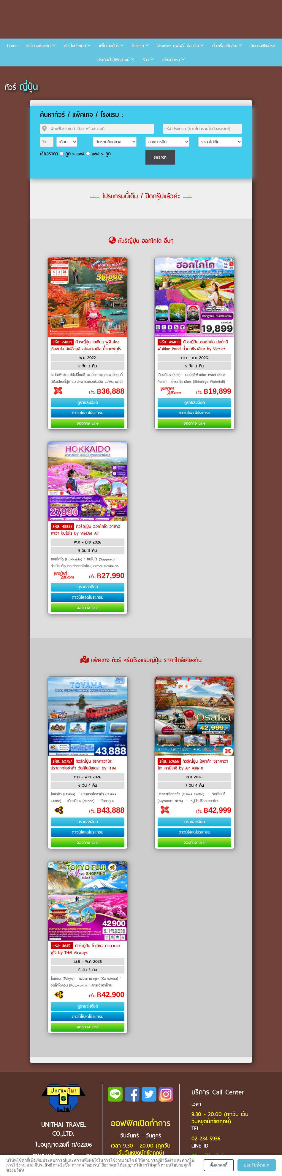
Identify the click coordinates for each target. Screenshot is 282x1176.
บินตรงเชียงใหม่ (263, 45)
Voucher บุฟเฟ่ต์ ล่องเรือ (178, 45)
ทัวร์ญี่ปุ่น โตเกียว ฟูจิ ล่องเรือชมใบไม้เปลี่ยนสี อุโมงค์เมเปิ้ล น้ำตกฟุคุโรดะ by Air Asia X (86, 348)
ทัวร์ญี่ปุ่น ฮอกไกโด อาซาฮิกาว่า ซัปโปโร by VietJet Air (85, 530)
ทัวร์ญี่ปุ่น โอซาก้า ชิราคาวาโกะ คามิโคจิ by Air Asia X (193, 765)
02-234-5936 (205, 1138)
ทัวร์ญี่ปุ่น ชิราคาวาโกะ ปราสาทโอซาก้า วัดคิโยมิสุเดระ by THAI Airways (83, 767)
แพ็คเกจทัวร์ (109, 45)
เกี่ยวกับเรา (171, 59)
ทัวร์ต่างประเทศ (38, 45)
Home (12, 45)
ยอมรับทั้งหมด (256, 1165)
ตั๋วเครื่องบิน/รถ (224, 45)
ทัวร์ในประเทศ (75, 45)
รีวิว (146, 59)
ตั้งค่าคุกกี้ (218, 1165)
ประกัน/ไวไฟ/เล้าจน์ (113, 59)
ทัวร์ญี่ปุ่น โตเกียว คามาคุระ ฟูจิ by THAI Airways (85, 949)
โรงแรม (138, 45)
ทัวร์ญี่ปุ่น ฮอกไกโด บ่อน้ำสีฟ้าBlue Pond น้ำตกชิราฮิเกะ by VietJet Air (193, 348)
